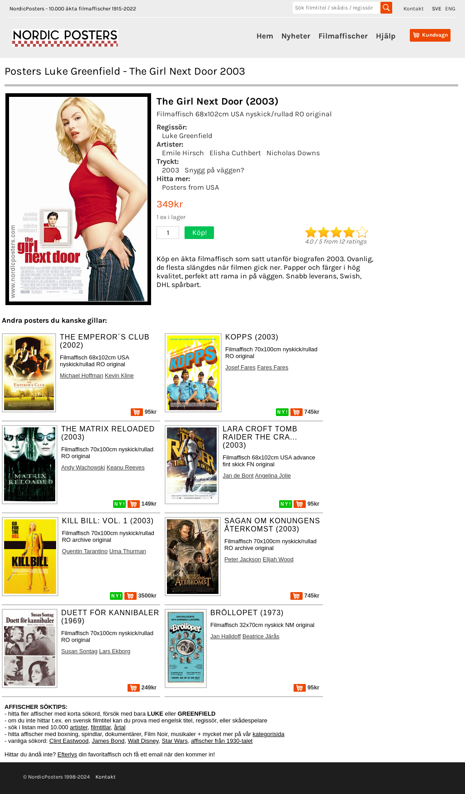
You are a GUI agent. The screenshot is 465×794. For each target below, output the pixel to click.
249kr (142, 687)
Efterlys (67, 754)
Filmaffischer (343, 35)
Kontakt (413, 8)
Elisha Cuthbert (235, 152)
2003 (170, 170)
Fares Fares (272, 367)
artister (79, 727)
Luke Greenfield (187, 135)
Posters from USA (190, 187)
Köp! (199, 232)
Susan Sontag (79, 651)
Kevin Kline (119, 375)
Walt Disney (143, 740)
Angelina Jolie (273, 475)
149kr (142, 503)
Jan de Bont (238, 475)
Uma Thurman (127, 551)
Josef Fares (240, 367)
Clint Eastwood (69, 740)
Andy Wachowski (83, 467)
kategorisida (269, 734)
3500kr (140, 595)
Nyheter (295, 35)
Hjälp (385, 35)
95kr (144, 411)
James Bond (108, 740)
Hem (264, 35)
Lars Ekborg (114, 651)
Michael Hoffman (81, 375)
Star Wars (175, 740)
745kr (304, 411)
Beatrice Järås (261, 636)
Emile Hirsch (183, 152)
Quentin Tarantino (85, 551)
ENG (450, 8)
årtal (119, 727)
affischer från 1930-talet (221, 740)
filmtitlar (101, 727)
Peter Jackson (242, 559)
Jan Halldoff (225, 636)
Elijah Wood (278, 559)
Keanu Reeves (126, 467)
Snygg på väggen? (214, 170)
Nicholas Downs (293, 152)
